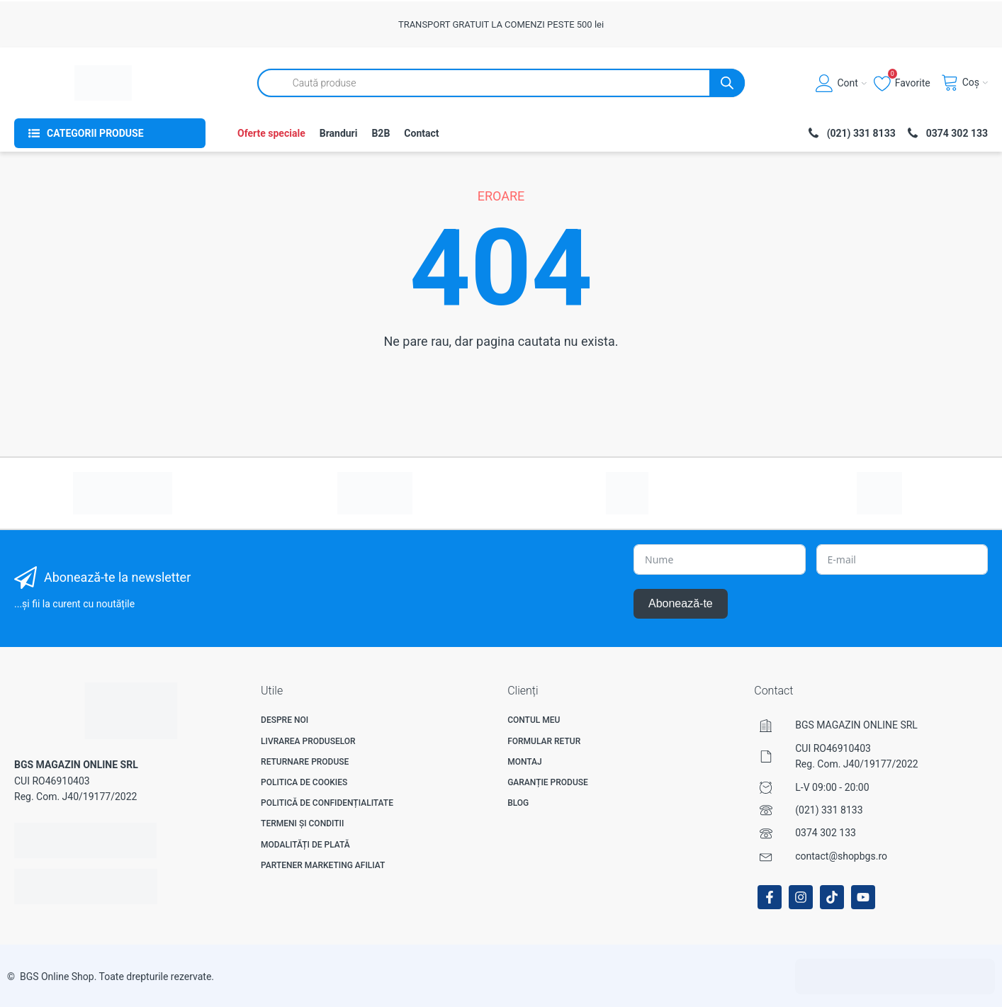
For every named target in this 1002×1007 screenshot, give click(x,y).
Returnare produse (305, 762)
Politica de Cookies (304, 782)
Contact (421, 133)
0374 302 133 (825, 832)
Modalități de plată (305, 845)
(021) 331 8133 (828, 810)
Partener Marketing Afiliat (323, 865)
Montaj (524, 762)
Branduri (339, 133)
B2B (380, 133)
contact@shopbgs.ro (841, 856)
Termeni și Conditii (302, 823)
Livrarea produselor (308, 741)
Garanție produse (547, 782)
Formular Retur (543, 741)
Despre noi (284, 720)
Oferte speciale (271, 133)
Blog (518, 803)
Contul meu (533, 720)
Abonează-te (680, 603)
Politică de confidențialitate (327, 803)
